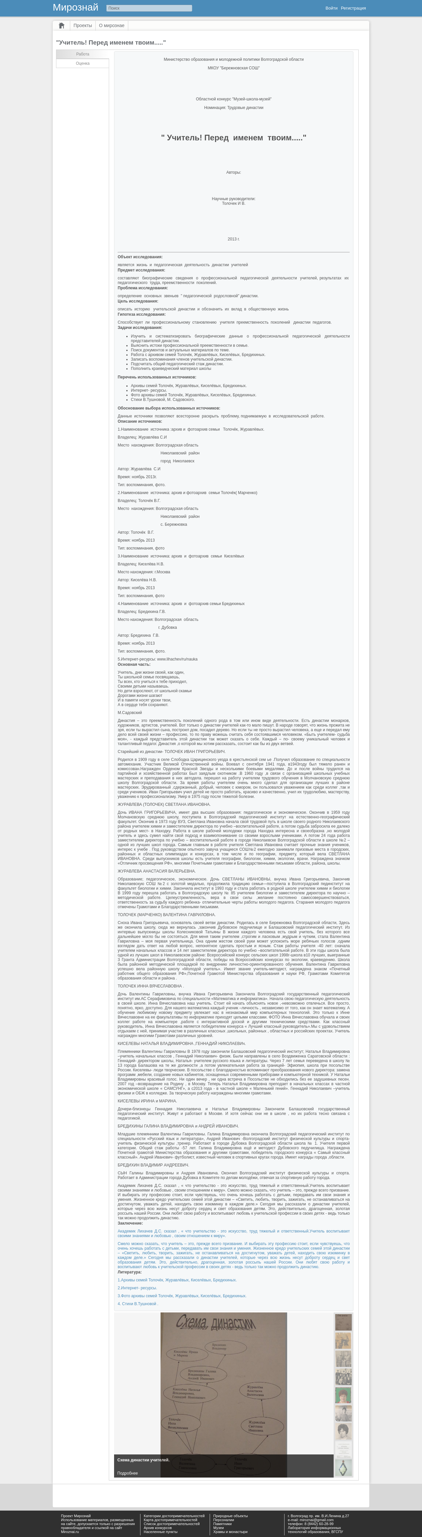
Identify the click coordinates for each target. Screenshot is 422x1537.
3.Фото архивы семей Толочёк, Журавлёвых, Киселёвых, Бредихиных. (182, 1296)
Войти (332, 8)
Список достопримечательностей (172, 1524)
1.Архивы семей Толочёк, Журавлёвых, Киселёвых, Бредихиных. (177, 1280)
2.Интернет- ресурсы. (137, 1288)
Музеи (218, 1528)
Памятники (222, 1524)
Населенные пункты (161, 1532)
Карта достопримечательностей (170, 1520)
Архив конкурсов (158, 1528)
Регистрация (353, 8)
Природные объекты (230, 1516)
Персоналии (223, 1520)
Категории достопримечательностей (174, 1516)
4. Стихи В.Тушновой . (138, 1304)
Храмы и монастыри (230, 1532)
